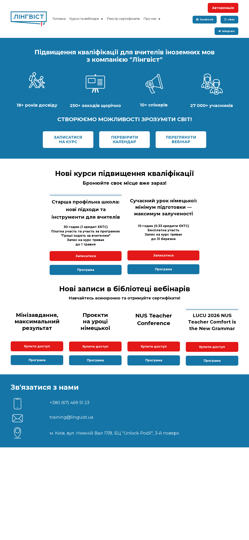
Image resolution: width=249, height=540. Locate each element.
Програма (85, 323)
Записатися (85, 309)
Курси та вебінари (86, 19)
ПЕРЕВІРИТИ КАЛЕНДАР (124, 139)
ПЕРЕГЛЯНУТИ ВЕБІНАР (181, 139)
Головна (59, 19)
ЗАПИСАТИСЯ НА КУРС (68, 139)
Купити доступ (37, 439)
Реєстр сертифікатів (123, 19)
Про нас (152, 19)
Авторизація (223, 8)
